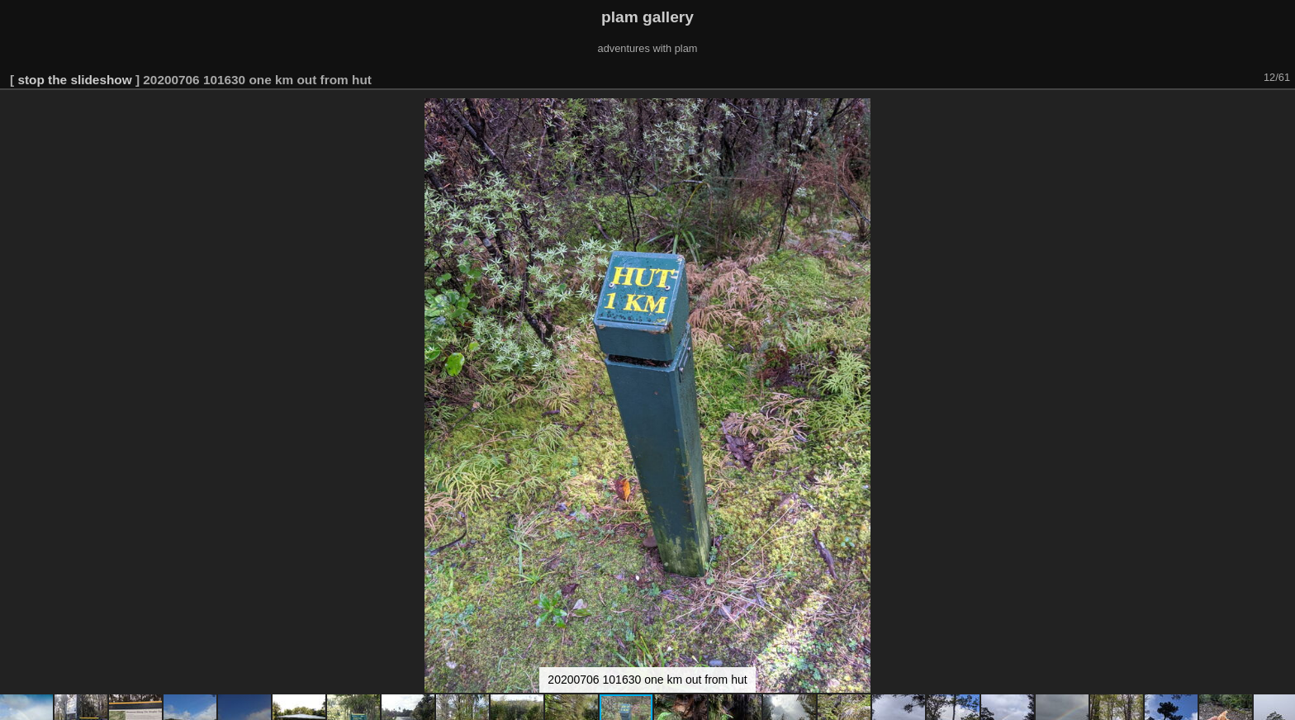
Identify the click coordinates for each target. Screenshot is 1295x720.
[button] (1280, 113)
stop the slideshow (74, 80)
